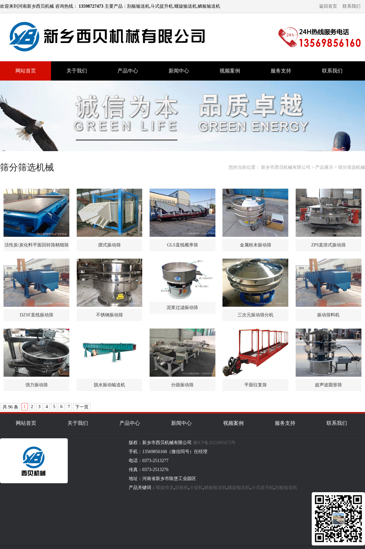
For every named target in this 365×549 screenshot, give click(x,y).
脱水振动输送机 (109, 384)
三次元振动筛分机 (256, 315)
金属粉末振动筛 (255, 245)
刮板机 (181, 487)
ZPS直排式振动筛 (328, 245)
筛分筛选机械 (351, 167)
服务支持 (281, 70)
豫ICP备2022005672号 (214, 442)
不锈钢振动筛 (109, 315)
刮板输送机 (286, 487)
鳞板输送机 (215, 487)
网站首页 (25, 70)
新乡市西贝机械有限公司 (285, 167)
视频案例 (230, 70)
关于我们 (76, 70)
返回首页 (328, 6)
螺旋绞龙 (165, 487)
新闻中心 (179, 70)
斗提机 (196, 487)
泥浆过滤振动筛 (182, 307)
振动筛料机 (328, 315)
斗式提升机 (262, 487)
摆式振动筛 (109, 245)
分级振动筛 (182, 384)
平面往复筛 (255, 384)
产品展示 (324, 167)
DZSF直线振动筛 (36, 315)
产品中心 (127, 70)
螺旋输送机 (239, 487)
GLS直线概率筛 (182, 245)
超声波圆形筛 (328, 384)
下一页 (82, 407)
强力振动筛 (36, 384)
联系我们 (352, 6)
